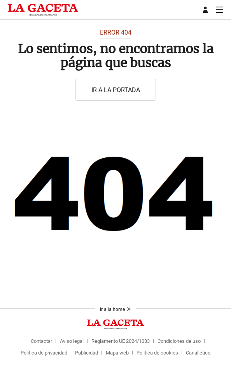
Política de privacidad (44, 352)
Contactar (41, 340)
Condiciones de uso (179, 340)
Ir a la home (115, 309)
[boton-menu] (219, 10)
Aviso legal (72, 340)
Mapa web (117, 352)
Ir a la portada (115, 90)
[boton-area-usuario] (206, 9)
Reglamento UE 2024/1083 (120, 340)
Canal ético (198, 352)
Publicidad (86, 352)
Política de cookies (157, 352)
